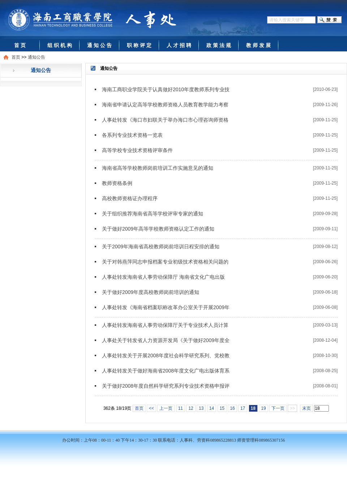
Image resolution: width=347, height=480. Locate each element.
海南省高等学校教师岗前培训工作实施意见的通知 (157, 168)
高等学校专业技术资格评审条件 (137, 150)
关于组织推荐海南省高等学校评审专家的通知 (152, 213)
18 (253, 408)
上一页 (165, 408)
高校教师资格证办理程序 (130, 198)
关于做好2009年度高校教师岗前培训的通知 (150, 292)
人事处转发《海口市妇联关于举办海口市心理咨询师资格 (165, 120)
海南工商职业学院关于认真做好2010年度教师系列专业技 (166, 89)
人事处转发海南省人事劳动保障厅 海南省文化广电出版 (163, 277)
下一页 (277, 408)
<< (151, 408)
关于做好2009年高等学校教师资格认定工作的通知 (158, 229)
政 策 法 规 (218, 45)
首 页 (20, 45)
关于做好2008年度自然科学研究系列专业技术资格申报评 (166, 386)
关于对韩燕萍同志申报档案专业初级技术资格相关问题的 (165, 262)
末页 (306, 408)
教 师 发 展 (258, 45)
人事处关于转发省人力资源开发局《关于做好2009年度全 (166, 340)
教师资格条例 (117, 183)
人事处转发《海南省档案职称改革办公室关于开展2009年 (166, 307)
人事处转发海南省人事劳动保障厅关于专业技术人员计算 (165, 325)
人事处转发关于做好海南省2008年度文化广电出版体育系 (166, 371)
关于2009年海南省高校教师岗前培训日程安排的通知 (160, 246)
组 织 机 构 (59, 45)
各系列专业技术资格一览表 (132, 135)
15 (222, 408)
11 (180, 408)
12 (190, 408)
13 (201, 408)
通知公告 (36, 57)
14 (211, 408)
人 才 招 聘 (179, 45)
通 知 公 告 (99, 45)
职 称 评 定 (139, 45)
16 (232, 408)
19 (263, 408)
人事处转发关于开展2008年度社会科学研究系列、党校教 (166, 355)
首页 (16, 57)
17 (242, 408)
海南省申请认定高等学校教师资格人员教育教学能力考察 (165, 105)
